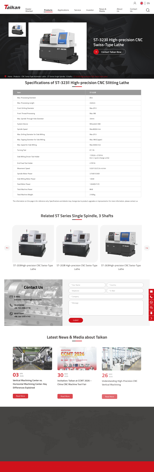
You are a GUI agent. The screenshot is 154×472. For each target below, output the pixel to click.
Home (10, 76)
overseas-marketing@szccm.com (28, 299)
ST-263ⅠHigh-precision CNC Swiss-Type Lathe (121, 267)
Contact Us (133, 10)
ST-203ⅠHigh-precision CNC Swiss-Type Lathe (33, 267)
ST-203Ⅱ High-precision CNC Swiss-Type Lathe (77, 267)
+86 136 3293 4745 (22, 316)
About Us (119, 10)
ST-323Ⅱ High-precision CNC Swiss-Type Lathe (90, 76)
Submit (76, 320)
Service (77, 10)
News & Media (102, 10)
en (148, 3)
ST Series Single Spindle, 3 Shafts (59, 76)
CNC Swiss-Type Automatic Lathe (34, 76)
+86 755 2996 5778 (22, 308)
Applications (63, 10)
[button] (7, 248)
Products (48, 10)
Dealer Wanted (29, 10)
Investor (90, 10)
